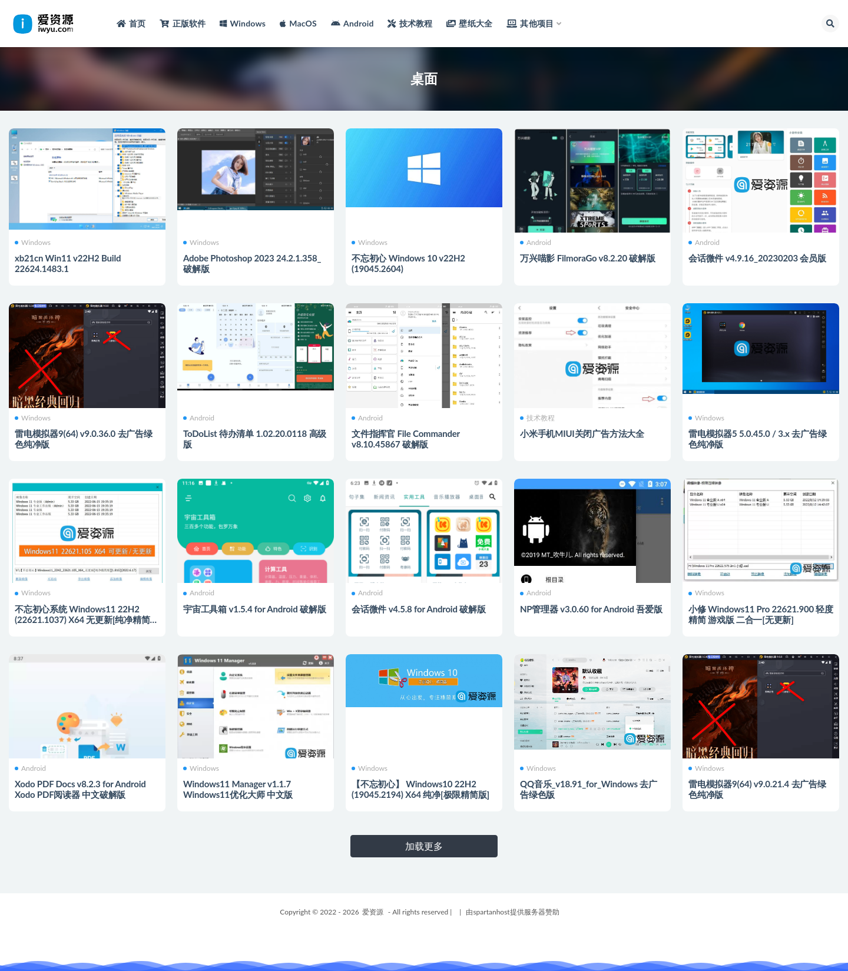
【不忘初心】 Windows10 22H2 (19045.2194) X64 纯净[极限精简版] (420, 789)
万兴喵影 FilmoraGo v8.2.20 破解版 (587, 258)
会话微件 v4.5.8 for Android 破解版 (419, 609)
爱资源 (372, 911)
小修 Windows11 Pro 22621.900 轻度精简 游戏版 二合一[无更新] (760, 614)
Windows (33, 242)
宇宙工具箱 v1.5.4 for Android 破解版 (254, 609)
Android (535, 242)
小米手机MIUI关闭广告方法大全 (582, 433)
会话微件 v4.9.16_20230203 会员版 (757, 258)
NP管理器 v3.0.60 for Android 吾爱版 (591, 609)
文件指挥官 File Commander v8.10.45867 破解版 (406, 438)
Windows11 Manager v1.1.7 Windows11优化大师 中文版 (238, 789)
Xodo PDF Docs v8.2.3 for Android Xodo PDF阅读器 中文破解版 (80, 789)
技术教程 (537, 418)
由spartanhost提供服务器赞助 (512, 911)
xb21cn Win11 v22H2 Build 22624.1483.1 (68, 263)
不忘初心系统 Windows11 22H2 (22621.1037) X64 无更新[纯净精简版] (82, 619)
